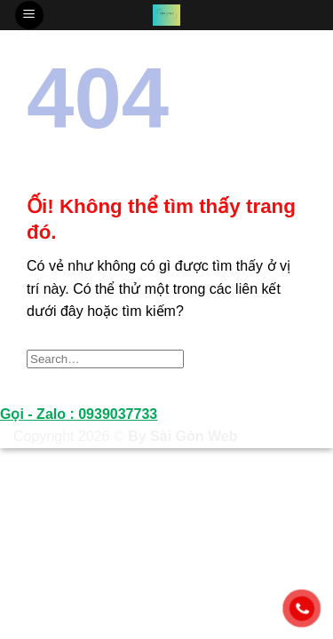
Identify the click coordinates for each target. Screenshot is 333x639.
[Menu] (29, 15)
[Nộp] (287, 359)
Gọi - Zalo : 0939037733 (78, 414)
